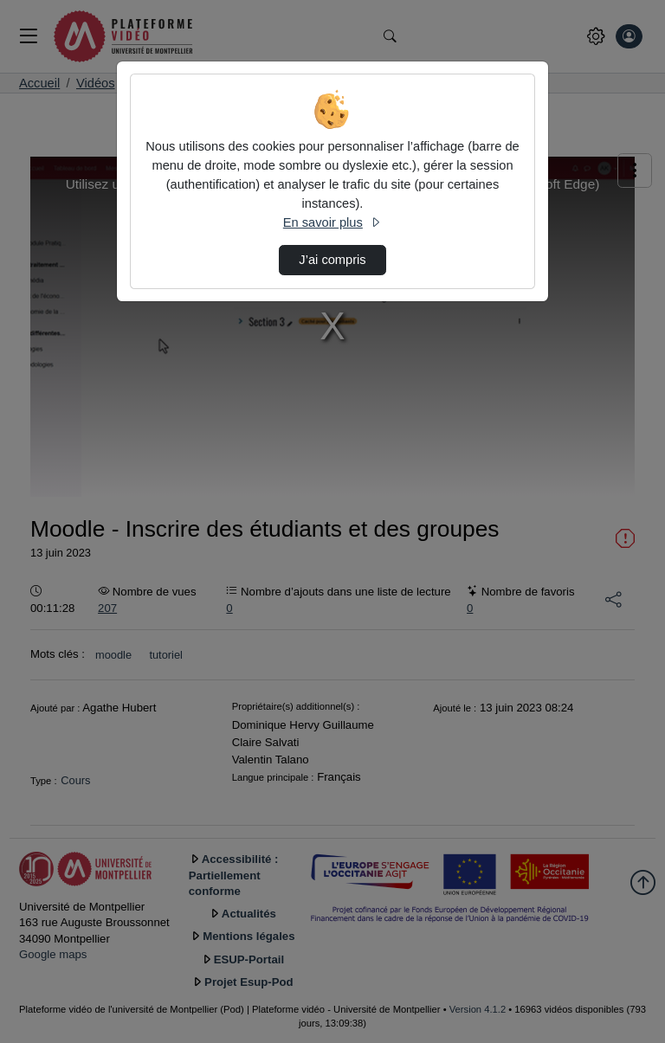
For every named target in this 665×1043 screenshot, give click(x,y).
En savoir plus (332, 222)
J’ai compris (332, 260)
